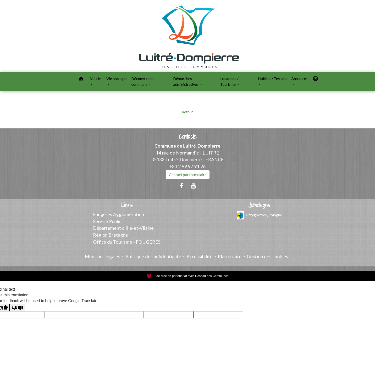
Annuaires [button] (299, 78)
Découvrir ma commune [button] (142, 81)
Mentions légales (102, 256)
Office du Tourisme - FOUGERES (126, 242)
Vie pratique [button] (116, 78)
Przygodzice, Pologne (259, 215)
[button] (81, 79)
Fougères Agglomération (118, 214)
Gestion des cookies (267, 256)
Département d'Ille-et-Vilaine (123, 228)
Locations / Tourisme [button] (229, 81)
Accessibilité (200, 256)
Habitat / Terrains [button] (272, 78)
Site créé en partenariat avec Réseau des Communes (188, 276)
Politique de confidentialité (153, 256)
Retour (187, 111)
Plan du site (230, 256)
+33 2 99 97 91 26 (187, 166)
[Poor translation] (17, 307)
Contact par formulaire (187, 174)
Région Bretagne (110, 235)
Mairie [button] (95, 78)
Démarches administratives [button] (186, 81)
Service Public (107, 221)
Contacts (188, 136)
